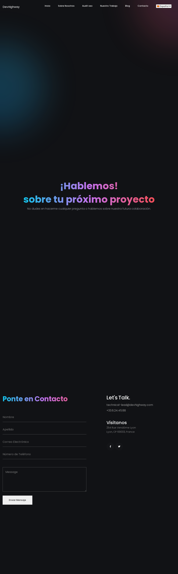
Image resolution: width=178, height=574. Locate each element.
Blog (127, 5)
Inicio (47, 5)
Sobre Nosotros (66, 5)
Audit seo (87, 5)
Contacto (143, 5)
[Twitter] (119, 446)
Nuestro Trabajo (109, 5)
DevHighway (7, 7)
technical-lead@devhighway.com (129, 405)
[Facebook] (110, 446)
